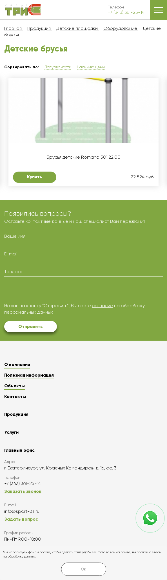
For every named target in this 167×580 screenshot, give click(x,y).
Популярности (57, 67)
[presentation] (47, 292)
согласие (102, 305)
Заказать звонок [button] (22, 491)
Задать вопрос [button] (21, 519)
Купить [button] (34, 176)
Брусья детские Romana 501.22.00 (83, 157)
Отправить (30, 326)
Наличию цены (91, 67)
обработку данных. (22, 556)
